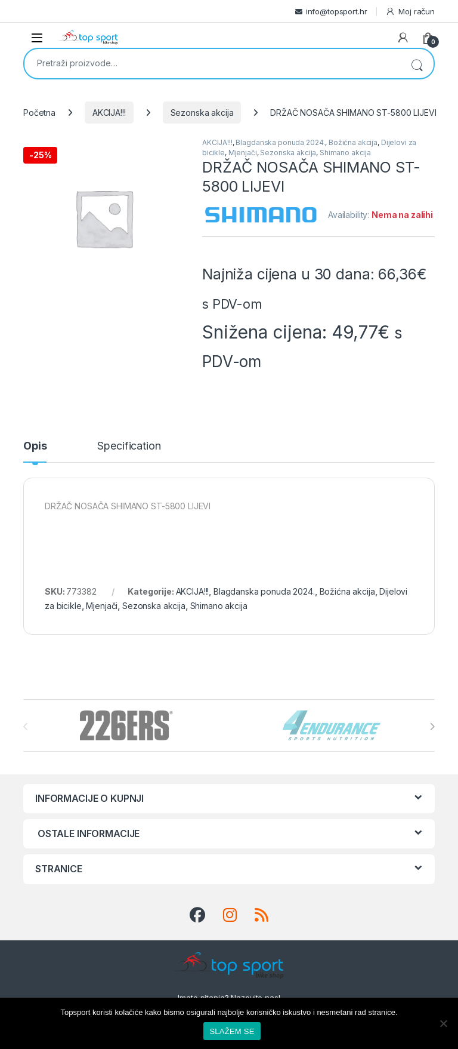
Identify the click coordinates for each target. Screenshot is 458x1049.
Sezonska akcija (202, 112)
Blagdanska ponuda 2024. (280, 142)
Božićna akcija (353, 142)
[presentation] (432, 726)
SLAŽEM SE (231, 1031)
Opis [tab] (35, 446)
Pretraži (417, 63)
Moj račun (410, 12)
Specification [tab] (128, 446)
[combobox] (212, 62)
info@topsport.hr (336, 11)
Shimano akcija (345, 152)
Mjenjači (242, 152)
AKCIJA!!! (109, 112)
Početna (39, 112)
